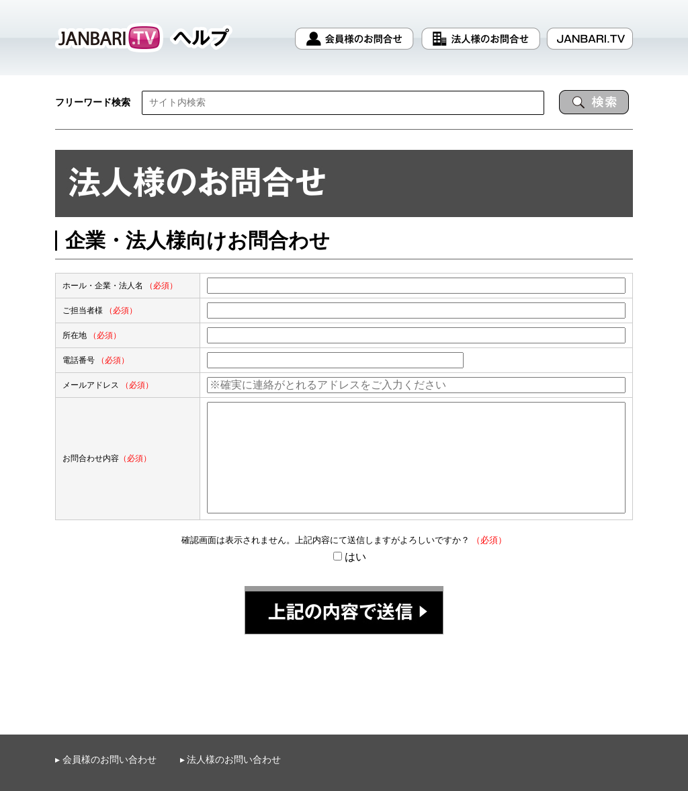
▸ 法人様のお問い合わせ (231, 760)
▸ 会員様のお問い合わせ (106, 759)
